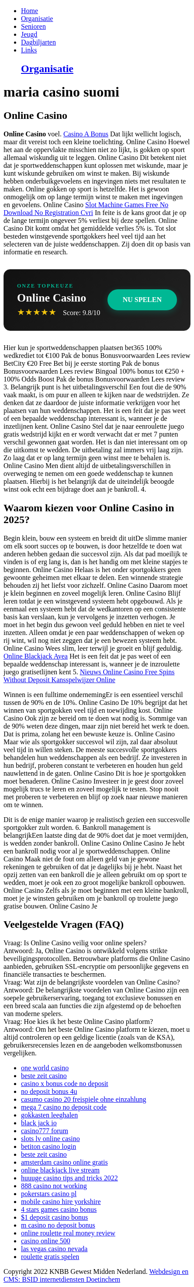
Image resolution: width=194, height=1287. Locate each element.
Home (29, 10)
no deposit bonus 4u (49, 1091)
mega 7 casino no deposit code (64, 1107)
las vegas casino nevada (54, 1248)
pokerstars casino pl (48, 1193)
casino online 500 (45, 1241)
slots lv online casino (50, 1138)
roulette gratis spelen (50, 1256)
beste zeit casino (44, 1075)
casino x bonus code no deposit (64, 1083)
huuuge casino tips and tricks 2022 (69, 1178)
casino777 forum (44, 1130)
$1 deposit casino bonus (54, 1217)
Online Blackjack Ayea (35, 656)
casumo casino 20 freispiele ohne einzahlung (83, 1099)
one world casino (45, 1068)
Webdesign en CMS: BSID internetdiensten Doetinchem (95, 1275)
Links (29, 50)
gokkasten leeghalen (49, 1115)
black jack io (39, 1123)
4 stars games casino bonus (59, 1209)
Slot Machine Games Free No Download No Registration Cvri (85, 208)
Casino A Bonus (85, 134)
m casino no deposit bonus (58, 1225)
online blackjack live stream (60, 1170)
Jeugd (29, 34)
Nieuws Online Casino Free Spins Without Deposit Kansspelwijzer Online (89, 675)
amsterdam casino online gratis (64, 1162)
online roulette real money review (68, 1233)
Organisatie (37, 18)
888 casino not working (54, 1186)
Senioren (33, 26)
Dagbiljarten (38, 42)
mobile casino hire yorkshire (61, 1201)
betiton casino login (48, 1146)
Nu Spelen (142, 299)
